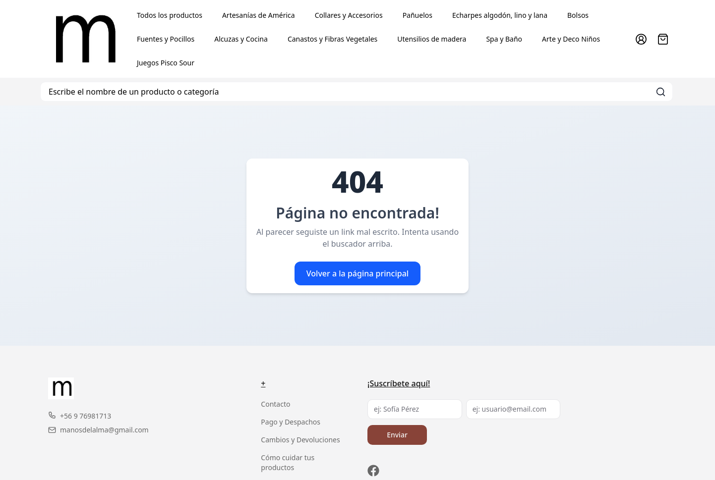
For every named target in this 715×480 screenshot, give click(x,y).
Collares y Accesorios (349, 15)
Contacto (275, 404)
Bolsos (578, 15)
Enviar (397, 434)
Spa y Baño (504, 39)
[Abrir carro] (663, 39)
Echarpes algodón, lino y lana (499, 15)
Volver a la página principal (357, 273)
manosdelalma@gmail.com (98, 429)
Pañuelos (417, 15)
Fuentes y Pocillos (165, 39)
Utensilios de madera (431, 39)
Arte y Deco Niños (571, 39)
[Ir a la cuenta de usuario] (641, 39)
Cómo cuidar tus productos (287, 462)
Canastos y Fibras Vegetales (332, 39)
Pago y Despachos (290, 422)
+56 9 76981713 (79, 416)
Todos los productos (169, 15)
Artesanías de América (258, 15)
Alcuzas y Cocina (241, 39)
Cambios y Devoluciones (300, 439)
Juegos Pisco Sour (165, 62)
